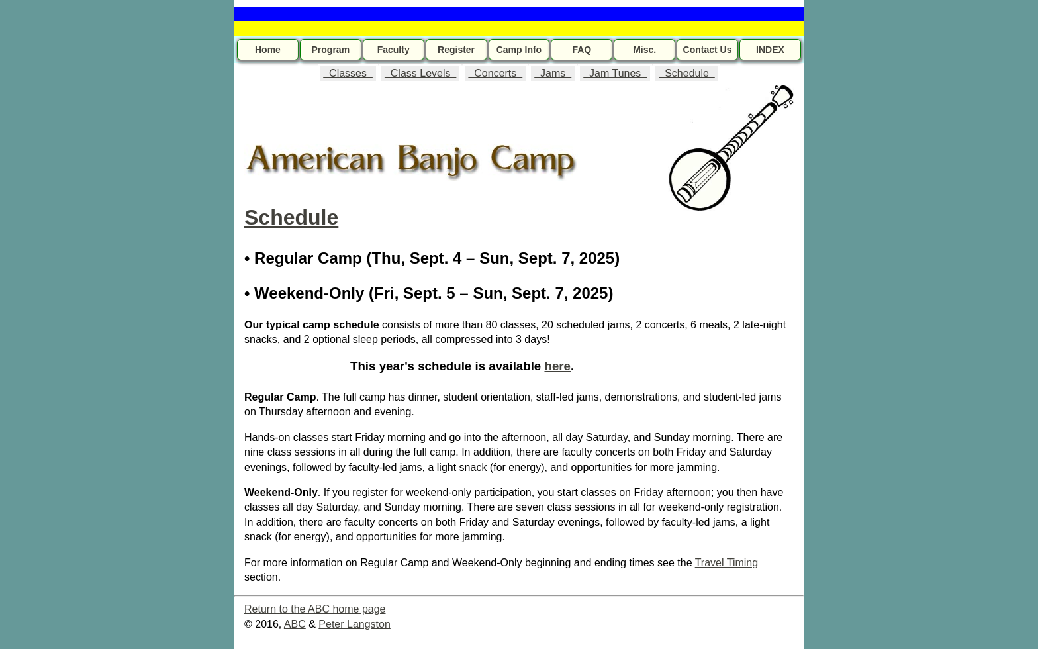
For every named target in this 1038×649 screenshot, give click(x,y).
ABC (295, 624)
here (557, 366)
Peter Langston (354, 624)
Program (331, 49)
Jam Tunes (615, 73)
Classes (348, 73)
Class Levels (420, 73)
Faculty (393, 49)
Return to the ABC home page (314, 609)
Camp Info (519, 49)
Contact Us (707, 49)
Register (456, 49)
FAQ (581, 49)
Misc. (644, 49)
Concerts (495, 73)
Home (268, 49)
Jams (552, 73)
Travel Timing (726, 562)
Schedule (687, 73)
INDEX (770, 49)
